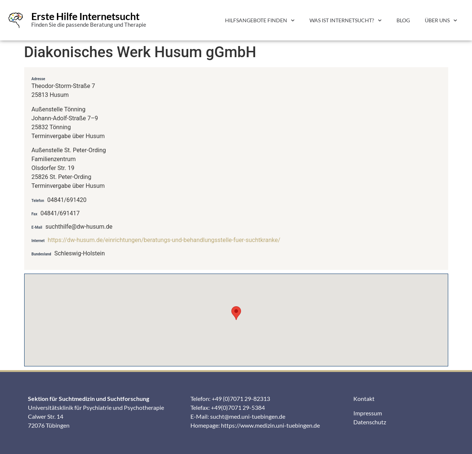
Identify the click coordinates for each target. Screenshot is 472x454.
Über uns (441, 20)
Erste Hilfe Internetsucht (85, 16)
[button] (236, 313)
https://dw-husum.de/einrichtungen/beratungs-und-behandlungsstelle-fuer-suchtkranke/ (164, 240)
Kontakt (364, 398)
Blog (403, 20)
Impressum (367, 413)
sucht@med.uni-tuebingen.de (247, 416)
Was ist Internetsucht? (345, 20)
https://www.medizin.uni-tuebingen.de (270, 425)
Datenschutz (369, 421)
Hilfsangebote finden (260, 20)
